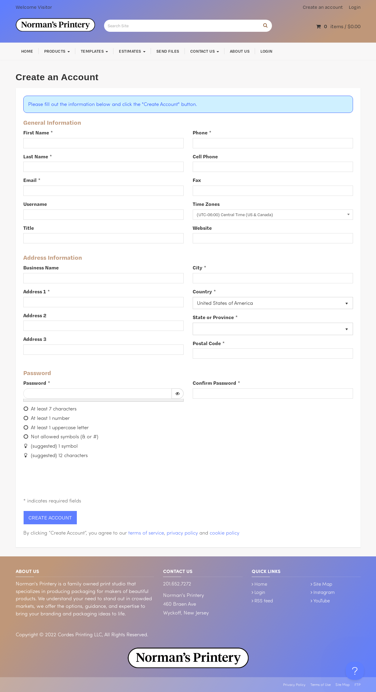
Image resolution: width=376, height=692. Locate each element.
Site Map (322, 584)
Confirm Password (214, 383)
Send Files (167, 51)
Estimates (132, 51)
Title (28, 228)
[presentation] (69, 479)
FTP (358, 684)
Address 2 (34, 315)
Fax (197, 180)
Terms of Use (320, 684)
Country (202, 291)
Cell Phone (205, 156)
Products (57, 51)
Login (355, 7)
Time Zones (206, 204)
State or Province (213, 317)
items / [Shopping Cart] (338, 26)
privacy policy (182, 532)
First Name (36, 132)
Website (202, 228)
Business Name (41, 267)
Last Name (35, 156)
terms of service (146, 532)
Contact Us (204, 51)
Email (30, 180)
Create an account (323, 7)
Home (27, 51)
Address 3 (34, 339)
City (197, 267)
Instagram (324, 592)
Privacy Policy (294, 684)
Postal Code (207, 343)
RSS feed (263, 601)
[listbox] (273, 303)
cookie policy (224, 532)
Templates (94, 51)
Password (34, 383)
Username (35, 204)
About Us (240, 51)
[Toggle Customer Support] (355, 671)
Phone (200, 132)
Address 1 (34, 291)
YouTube (321, 601)
